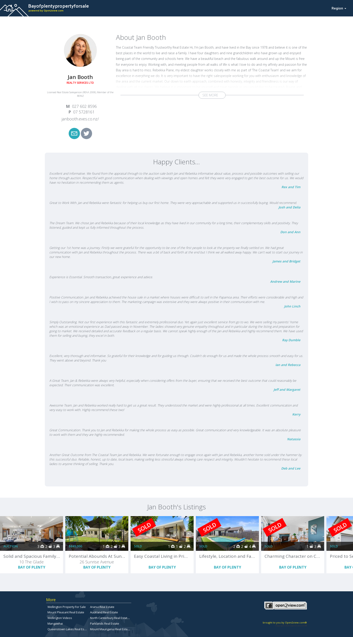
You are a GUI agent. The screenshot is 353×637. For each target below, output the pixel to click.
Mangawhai (55, 623)
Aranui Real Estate (102, 607)
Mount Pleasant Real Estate (66, 612)
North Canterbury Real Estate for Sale (115, 618)
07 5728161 (84, 112)
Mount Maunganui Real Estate (110, 629)
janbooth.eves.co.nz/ (80, 119)
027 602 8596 (84, 106)
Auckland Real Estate (104, 612)
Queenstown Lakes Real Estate (68, 629)
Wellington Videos (60, 618)
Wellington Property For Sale (67, 607)
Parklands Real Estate (104, 623)
